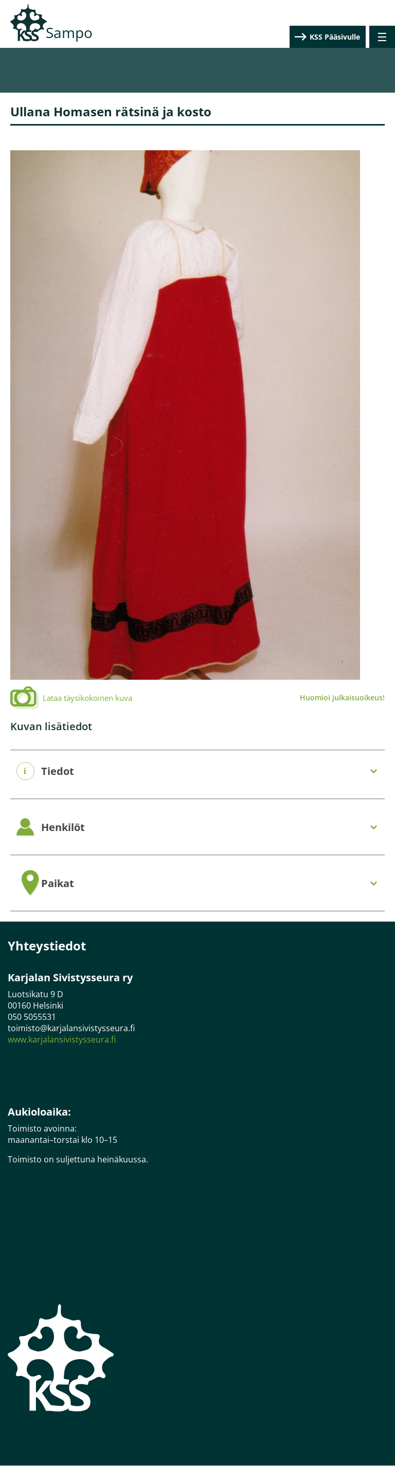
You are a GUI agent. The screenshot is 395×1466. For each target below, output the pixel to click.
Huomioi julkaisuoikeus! (342, 697)
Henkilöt (63, 827)
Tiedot (57, 771)
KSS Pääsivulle (335, 37)
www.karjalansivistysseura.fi (62, 1039)
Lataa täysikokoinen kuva (87, 698)
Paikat (57, 883)
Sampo (69, 32)
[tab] (197, 771)
